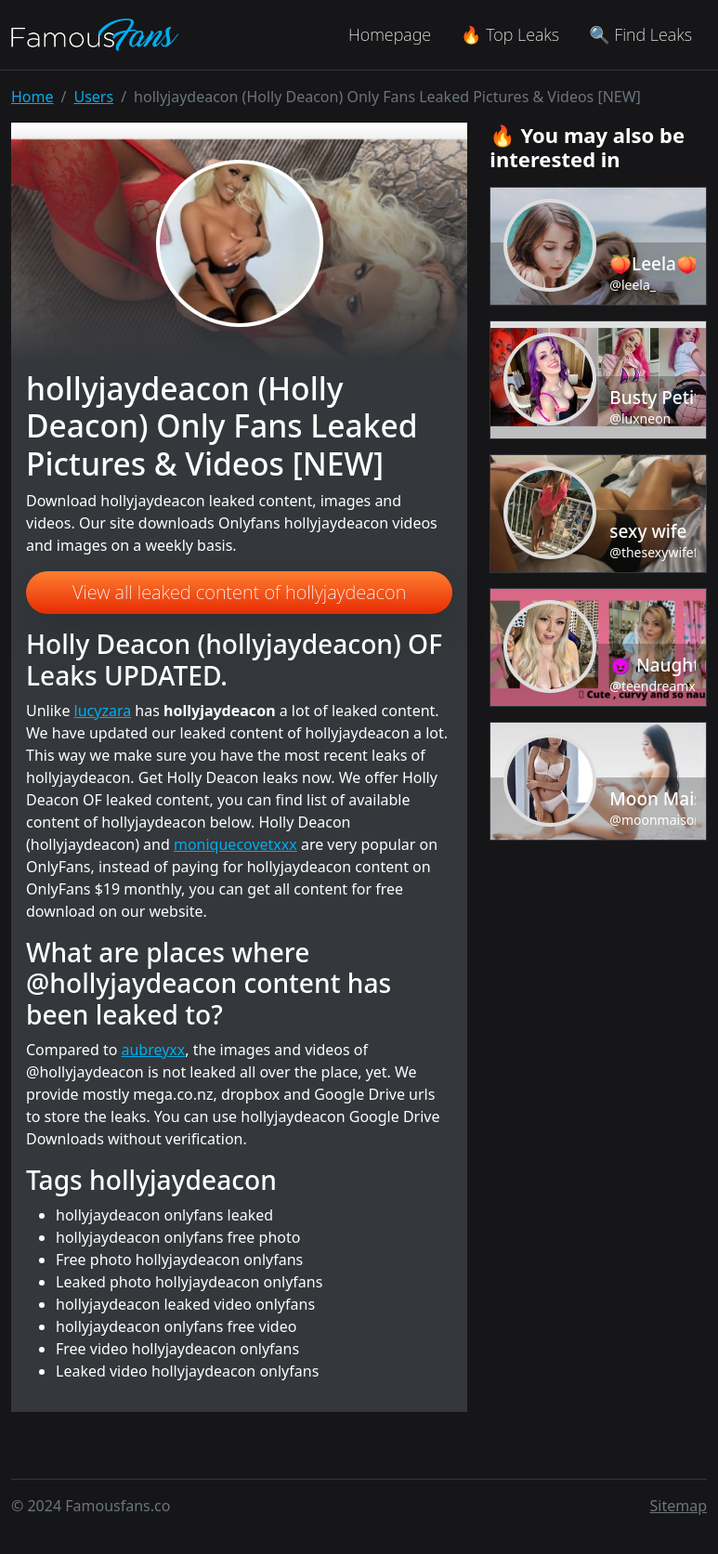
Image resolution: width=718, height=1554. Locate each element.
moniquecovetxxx (235, 844)
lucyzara (103, 710)
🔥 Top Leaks (510, 34)
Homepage (389, 34)
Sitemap (679, 1505)
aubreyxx (154, 1049)
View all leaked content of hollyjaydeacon (239, 592)
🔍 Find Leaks (640, 34)
